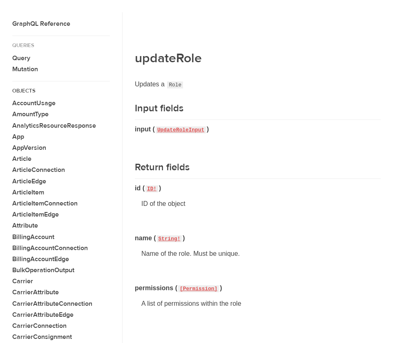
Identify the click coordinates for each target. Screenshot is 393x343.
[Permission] (198, 289)
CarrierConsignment (42, 337)
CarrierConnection (39, 326)
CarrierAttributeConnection (52, 304)
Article (21, 159)
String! (170, 239)
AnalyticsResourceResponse (54, 126)
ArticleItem (28, 192)
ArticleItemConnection (45, 203)
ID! (151, 189)
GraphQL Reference (41, 24)
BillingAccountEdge (40, 259)
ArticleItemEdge (35, 214)
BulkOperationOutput (43, 270)
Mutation (25, 69)
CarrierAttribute (35, 292)
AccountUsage (34, 103)
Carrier (22, 281)
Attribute (25, 225)
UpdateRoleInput (180, 130)
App (18, 137)
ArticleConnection (38, 170)
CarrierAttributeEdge (43, 315)
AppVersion (29, 148)
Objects (24, 91)
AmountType (30, 114)
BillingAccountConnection (50, 248)
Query (21, 58)
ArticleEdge (29, 181)
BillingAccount (33, 237)
